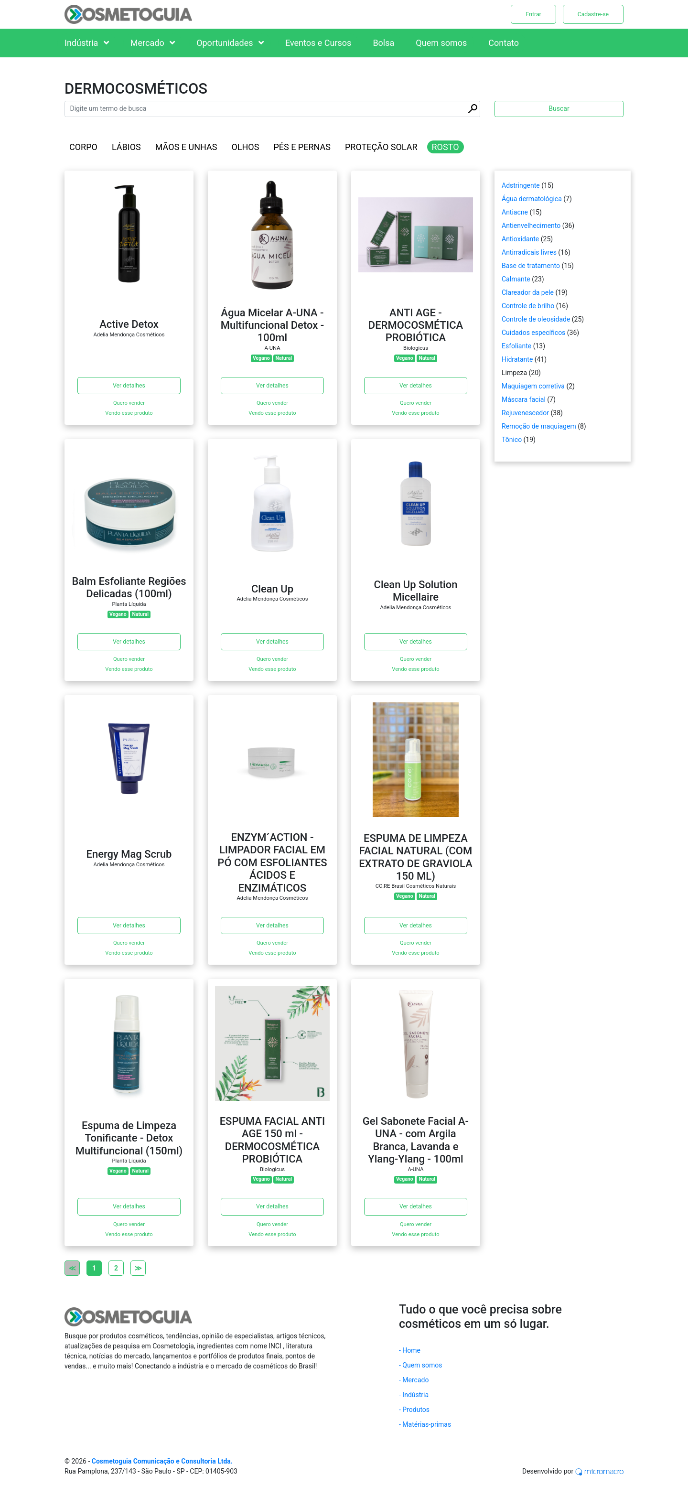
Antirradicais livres (529, 252)
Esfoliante (516, 346)
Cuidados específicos (533, 332)
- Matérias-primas (425, 1424)
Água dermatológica (532, 199)
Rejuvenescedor (525, 413)
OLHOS (245, 147)
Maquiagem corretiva (533, 386)
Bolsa (383, 43)
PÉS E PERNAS (302, 147)
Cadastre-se (593, 14)
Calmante (516, 279)
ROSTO (445, 147)
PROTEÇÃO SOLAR (381, 147)
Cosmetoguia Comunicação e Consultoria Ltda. (162, 1461)
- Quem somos (420, 1365)
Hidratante (517, 359)
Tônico (512, 439)
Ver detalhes (129, 385)
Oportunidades (230, 43)
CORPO (83, 147)
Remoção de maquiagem (539, 426)
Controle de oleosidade (536, 319)
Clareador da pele (528, 292)
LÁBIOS (126, 147)
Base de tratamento (531, 265)
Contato (503, 43)
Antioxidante (520, 239)
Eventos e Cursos (318, 43)
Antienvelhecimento (531, 225)
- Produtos (414, 1409)
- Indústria (414, 1395)
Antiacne (515, 212)
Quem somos (441, 43)
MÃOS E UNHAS (186, 147)
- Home (409, 1350)
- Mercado (414, 1380)
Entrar (533, 14)
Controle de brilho (528, 306)
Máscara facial (524, 399)
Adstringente (521, 185)
